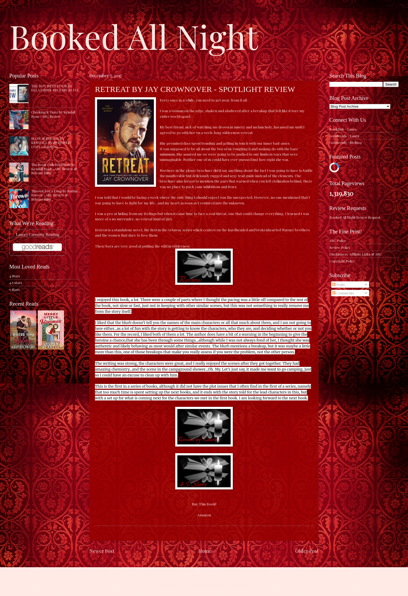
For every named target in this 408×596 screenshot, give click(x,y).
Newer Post (101, 551)
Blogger (239, 585)
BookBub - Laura (343, 129)
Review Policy (339, 247)
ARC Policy (337, 240)
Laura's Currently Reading (37, 234)
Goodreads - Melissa (345, 142)
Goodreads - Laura (344, 135)
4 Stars (14, 276)
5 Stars (14, 289)
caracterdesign (201, 585)
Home (204, 551)
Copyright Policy (342, 261)
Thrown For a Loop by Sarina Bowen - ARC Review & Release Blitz (54, 195)
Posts (338, 284)
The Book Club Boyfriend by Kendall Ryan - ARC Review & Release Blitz (54, 168)
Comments (343, 293)
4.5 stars (15, 282)
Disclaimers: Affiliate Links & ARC (355, 254)
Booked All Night (133, 36)
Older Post (307, 551)
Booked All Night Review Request (354, 217)
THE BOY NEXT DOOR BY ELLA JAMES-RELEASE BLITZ (54, 88)
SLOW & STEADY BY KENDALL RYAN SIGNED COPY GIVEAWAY (51, 142)
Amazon (204, 514)
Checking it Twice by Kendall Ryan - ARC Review (53, 114)
